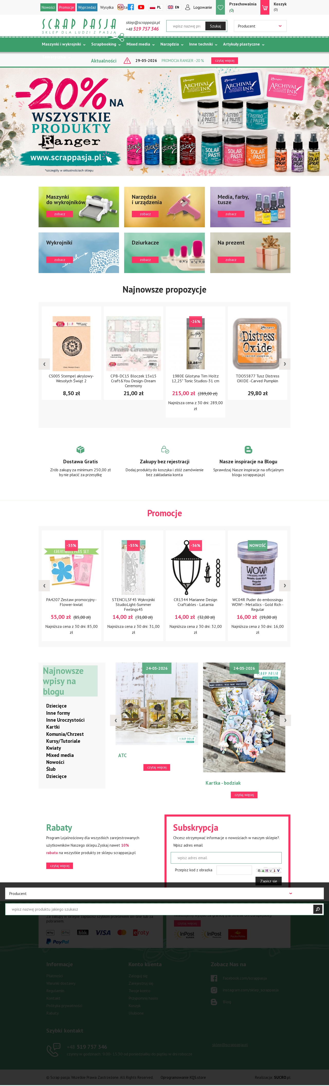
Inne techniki (201, 44)
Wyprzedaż (87, 7)
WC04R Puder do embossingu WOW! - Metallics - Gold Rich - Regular (258, 604)
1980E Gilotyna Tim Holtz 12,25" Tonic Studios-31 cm (195, 378)
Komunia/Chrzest (65, 734)
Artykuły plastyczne (241, 44)
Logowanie (202, 7)
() (243, 7)
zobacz (79, 207)
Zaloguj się (138, 976)
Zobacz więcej (81, 466)
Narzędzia (169, 44)
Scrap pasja (79, 26)
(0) (280, 6)
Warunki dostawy (60, 983)
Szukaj (215, 26)
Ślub (51, 769)
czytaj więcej (59, 866)
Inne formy (58, 713)
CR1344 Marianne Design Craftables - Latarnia (195, 602)
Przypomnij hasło (143, 998)
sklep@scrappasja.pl (143, 22)
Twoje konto (139, 990)
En (177, 7)
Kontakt (53, 998)
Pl (159, 7)
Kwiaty (53, 748)
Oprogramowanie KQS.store (183, 1077)
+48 (142, 29)
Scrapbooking (103, 44)
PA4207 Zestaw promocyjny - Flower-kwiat (71, 602)
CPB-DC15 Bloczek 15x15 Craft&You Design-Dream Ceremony (134, 380)
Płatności (54, 976)
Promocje (66, 7)
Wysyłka (107, 7)
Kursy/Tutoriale (63, 741)
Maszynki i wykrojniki (61, 44)
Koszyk (135, 1005)
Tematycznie (54, 56)
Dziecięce (56, 706)
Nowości (48, 7)
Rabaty (52, 1013)
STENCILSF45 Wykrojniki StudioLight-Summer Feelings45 (133, 604)
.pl (282, 1077)
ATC (122, 756)
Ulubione (136, 1013)
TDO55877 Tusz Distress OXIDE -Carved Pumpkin (257, 378)
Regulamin (55, 990)
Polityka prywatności (64, 1005)
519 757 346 (87, 1047)
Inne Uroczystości (65, 720)
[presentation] (44, 364)
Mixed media (138, 44)
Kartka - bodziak (223, 783)
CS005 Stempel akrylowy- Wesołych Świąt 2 (71, 378)
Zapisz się (268, 881)
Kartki (53, 727)
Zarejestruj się (141, 983)
